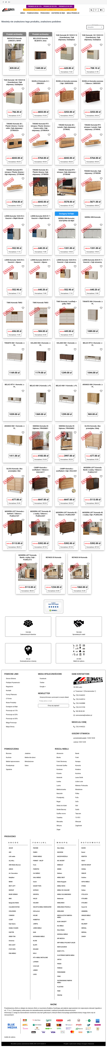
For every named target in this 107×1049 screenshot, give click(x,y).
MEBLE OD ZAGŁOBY (63, 890)
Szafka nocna (61, 813)
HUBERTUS (36, 919)
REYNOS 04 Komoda (79, 557)
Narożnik (59, 793)
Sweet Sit (84, 907)
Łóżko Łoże (79, 781)
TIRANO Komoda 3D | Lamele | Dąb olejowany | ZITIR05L (66, 127)
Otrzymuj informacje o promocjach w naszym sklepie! (54, 697)
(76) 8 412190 (79, 707)
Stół (76, 805)
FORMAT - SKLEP (38, 860)
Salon (26, 765)
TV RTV (77, 817)
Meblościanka (61, 789)
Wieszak (78, 821)
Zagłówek (78, 825)
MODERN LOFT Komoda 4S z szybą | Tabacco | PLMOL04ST (40, 513)
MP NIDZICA (61, 938)
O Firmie (9, 698)
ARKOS (11, 869)
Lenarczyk (36, 966)
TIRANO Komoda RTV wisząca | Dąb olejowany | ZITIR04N (66, 172)
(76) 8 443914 (79, 699)
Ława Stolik (79, 777)
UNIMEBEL (84, 911)
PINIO (59, 976)
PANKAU (59, 968)
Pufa (76, 797)
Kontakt (8, 690)
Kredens (78, 769)
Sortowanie (95, 25)
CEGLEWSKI (12, 911)
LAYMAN (35, 962)
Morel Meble (61, 930)
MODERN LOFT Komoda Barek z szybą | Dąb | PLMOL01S (27, 557)
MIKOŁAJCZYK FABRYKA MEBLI (64, 916)
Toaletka (59, 817)
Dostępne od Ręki (12, 707)
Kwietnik (59, 777)
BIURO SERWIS (13, 894)
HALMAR (35, 903)
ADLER (11, 848)
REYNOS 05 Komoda (53, 557)
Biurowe (8, 753)
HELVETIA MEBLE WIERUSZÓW (42, 907)
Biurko (59, 757)
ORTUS (59, 959)
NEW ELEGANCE (62, 947)
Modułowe (78, 789)
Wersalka (60, 821)
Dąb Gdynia (12, 924)
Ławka (59, 781)
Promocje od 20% (12, 714)
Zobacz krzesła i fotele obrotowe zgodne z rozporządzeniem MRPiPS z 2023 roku (49, 9)
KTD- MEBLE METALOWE (40, 957)
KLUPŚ (35, 945)
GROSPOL (36, 894)
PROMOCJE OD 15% (35, 6)
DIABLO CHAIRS (13, 928)
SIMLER (83, 873)
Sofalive (83, 877)
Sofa (76, 801)
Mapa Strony (10, 727)
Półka (77, 793)
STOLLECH (84, 894)
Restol (83, 852)
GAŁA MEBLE (37, 877)
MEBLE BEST (61, 877)
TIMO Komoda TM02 (14, 302)
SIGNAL (83, 869)
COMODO (11, 915)
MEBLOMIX (60, 911)
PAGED (59, 963)
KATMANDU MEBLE (39, 936)
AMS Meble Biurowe (15, 865)
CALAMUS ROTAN (14, 907)
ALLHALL (11, 860)
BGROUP (11, 890)
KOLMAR (35, 949)
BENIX (11, 881)
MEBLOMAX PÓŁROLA (63, 907)
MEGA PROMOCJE (73, 13)
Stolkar (83, 890)
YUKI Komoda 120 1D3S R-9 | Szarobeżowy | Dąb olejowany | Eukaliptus (92, 37)
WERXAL (84, 932)
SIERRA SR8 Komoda (92, 217)
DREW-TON (12, 936)
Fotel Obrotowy (62, 761)
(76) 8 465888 (79, 703)
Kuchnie (8, 757)
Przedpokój (60, 797)
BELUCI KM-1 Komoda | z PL (66, 386)
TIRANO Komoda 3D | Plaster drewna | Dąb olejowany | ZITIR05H (40, 172)
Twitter (42, 682)
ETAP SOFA (12, 949)
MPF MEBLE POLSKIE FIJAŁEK (66, 942)
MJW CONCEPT (62, 921)
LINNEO (35, 970)
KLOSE (35, 940)
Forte (34, 865)
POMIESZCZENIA (33, 13)
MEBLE (22, 13)
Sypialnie (9, 769)
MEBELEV (60, 865)
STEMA (83, 886)
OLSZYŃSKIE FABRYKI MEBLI (65, 955)
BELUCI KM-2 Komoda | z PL (40, 386)
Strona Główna (11, 678)
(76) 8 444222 (79, 695)
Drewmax (11, 940)
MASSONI (60, 852)
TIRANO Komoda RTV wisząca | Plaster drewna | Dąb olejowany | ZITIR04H (14, 172)
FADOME (35, 848)
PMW (58, 991)
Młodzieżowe (29, 761)
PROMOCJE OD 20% (50, 6)
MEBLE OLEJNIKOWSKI (64, 894)
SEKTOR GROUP (86, 865)
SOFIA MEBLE (85, 881)
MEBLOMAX (60, 903)
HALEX (35, 898)
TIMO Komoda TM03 (40, 302)
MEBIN (59, 869)
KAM (34, 932)
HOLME (35, 915)
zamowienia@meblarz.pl (82, 715)
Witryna (59, 825)
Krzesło (59, 773)
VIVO (82, 919)
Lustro (59, 785)
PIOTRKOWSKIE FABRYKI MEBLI (64, 981)
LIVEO (35, 974)
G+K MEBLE (36, 873)
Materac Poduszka (81, 785)
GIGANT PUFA (37, 886)
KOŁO (34, 953)
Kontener (60, 769)
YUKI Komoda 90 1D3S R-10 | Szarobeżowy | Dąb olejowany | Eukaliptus (66, 37)
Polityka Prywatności (13, 682)
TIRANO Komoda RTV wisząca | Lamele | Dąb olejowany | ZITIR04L (92, 127)
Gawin (35, 881)
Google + (43, 686)
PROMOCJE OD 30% (65, 6)
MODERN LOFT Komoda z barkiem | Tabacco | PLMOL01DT (14, 513)
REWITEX (84, 856)
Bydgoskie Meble (14, 903)
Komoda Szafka (62, 765)
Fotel (77, 757)
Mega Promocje (11, 723)
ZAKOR (83, 936)
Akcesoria (60, 753)
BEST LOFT (12, 886)
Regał (58, 801)
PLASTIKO (60, 986)
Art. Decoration (13, 873)
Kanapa (77, 761)
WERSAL (83, 928)
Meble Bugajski (61, 881)
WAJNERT (84, 924)
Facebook (43, 678)
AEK (10, 852)
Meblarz (59, 873)
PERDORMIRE (61, 972)
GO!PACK (36, 890)
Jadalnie (27, 753)
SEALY (83, 860)
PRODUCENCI (45, 13)
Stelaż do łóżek (62, 805)
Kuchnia (78, 773)
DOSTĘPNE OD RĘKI (58, 13)
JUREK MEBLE (37, 928)
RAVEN (83, 848)
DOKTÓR (11, 932)
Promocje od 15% (12, 710)
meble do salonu (9, 1037)
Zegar (58, 829)
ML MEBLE (60, 926)
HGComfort (36, 911)
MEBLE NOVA (61, 886)
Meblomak (60, 898)
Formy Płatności (11, 694)
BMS (10, 898)
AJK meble (12, 856)
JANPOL (35, 924)
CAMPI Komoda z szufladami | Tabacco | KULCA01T (40, 470)
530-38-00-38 (79, 711)
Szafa (77, 809)
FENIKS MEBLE (37, 856)
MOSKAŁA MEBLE (62, 934)
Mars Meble (60, 848)
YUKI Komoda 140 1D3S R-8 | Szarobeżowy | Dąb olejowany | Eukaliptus (14, 82)
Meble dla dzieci (30, 757)
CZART (11, 919)
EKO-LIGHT (12, 945)
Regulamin (9, 686)
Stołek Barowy (61, 809)
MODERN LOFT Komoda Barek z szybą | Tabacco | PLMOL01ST (92, 470)
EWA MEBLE (12, 953)
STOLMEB (84, 898)
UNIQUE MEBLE (86, 915)
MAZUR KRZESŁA (62, 856)
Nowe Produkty (11, 702)
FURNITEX (36, 869)
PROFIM (59, 995)
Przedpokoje (10, 765)
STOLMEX (84, 903)
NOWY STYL (60, 951)
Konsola (78, 765)
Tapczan (78, 813)
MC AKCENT (61, 860)
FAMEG (35, 852)
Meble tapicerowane (12, 761)
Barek (77, 753)
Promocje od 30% (12, 718)
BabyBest (11, 877)
